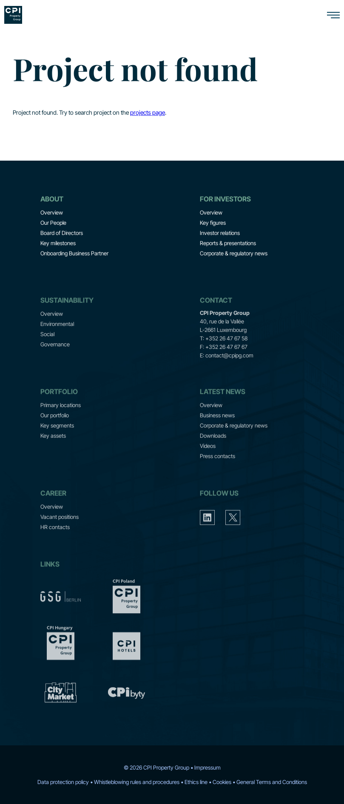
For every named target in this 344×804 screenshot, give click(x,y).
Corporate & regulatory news (233, 254)
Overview (51, 213)
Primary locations (60, 419)
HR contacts (55, 541)
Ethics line (196, 782)
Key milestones (58, 244)
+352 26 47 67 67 (226, 360)
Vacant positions (59, 530)
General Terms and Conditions (271, 782)
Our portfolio (54, 429)
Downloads (213, 449)
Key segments (57, 439)
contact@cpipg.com (229, 369)
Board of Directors (61, 234)
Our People (53, 224)
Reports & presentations (228, 244)
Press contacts (217, 470)
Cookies (222, 782)
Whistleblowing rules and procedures (136, 782)
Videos (208, 459)
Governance (55, 358)
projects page (147, 113)
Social (47, 348)
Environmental (57, 337)
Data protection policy (63, 782)
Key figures (213, 224)
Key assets (53, 449)
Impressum (207, 767)
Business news (217, 429)
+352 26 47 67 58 (226, 352)
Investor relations (220, 234)
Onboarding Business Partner (74, 254)
